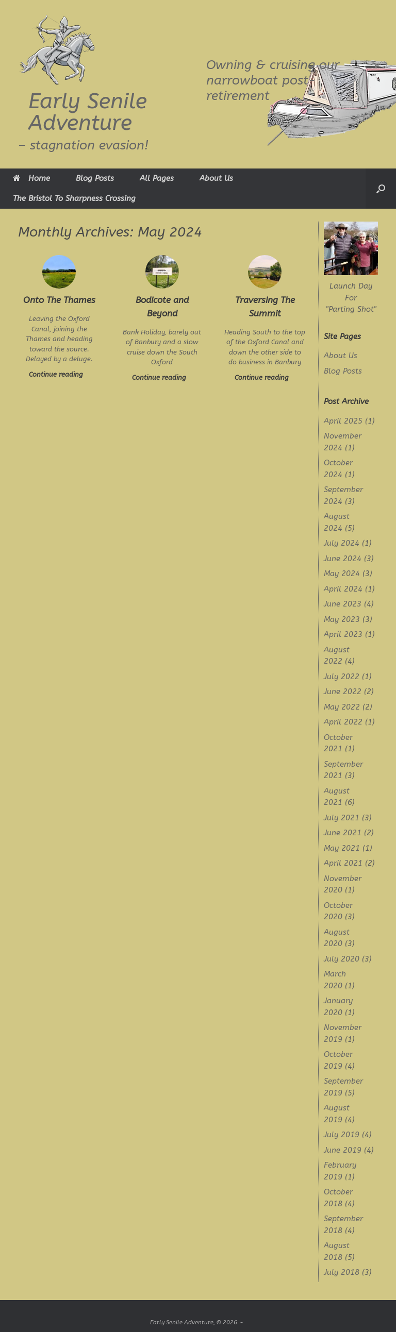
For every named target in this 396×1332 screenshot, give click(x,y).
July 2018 (341, 1272)
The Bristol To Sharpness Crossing (74, 198)
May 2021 (342, 848)
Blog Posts (95, 178)
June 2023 (342, 604)
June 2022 (342, 691)
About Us (216, 178)
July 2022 (341, 676)
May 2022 (342, 707)
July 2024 (341, 543)
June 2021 (342, 832)
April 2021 (343, 863)
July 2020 (341, 959)
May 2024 (342, 573)
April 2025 (343, 421)
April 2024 (343, 589)
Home (31, 178)
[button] (381, 188)
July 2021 (341, 817)
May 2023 (342, 619)
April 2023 (343, 634)
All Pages (157, 178)
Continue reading (59, 374)
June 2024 (342, 558)
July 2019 (341, 1134)
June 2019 (342, 1150)
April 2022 (343, 722)
